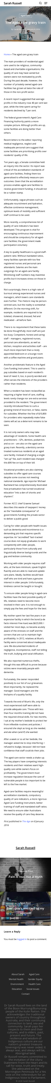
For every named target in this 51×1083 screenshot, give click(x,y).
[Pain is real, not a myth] (25, 875)
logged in (22, 939)
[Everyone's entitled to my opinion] (25, 909)
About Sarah (18, 974)
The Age (26, 821)
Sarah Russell (12, 3)
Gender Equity (35, 979)
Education (17, 988)
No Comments (25, 33)
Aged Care (25, 15)
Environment (17, 984)
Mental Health (16, 979)
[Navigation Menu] (45, 3)
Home (7, 54)
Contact (26, 993)
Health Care (34, 984)
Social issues (33, 988)
